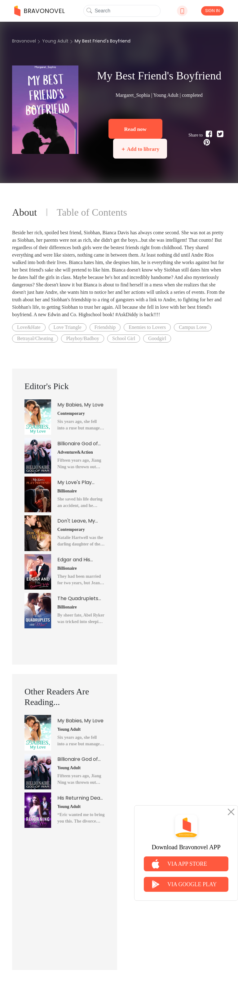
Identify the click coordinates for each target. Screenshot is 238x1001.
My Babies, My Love (80, 404)
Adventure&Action (75, 452)
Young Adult (55, 41)
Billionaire (67, 491)
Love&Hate (29, 327)
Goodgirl (157, 338)
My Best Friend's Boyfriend (102, 41)
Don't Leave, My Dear (76, 521)
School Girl (123, 338)
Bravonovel (24, 41)
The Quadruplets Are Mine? (77, 598)
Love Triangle (68, 327)
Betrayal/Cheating (35, 338)
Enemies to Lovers (147, 327)
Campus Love (192, 327)
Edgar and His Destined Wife (74, 559)
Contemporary (71, 413)
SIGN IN (212, 10)
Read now (135, 129)
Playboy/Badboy (82, 338)
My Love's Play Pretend (74, 482)
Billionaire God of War (77, 443)
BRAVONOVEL (39, 11)
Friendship (105, 327)
